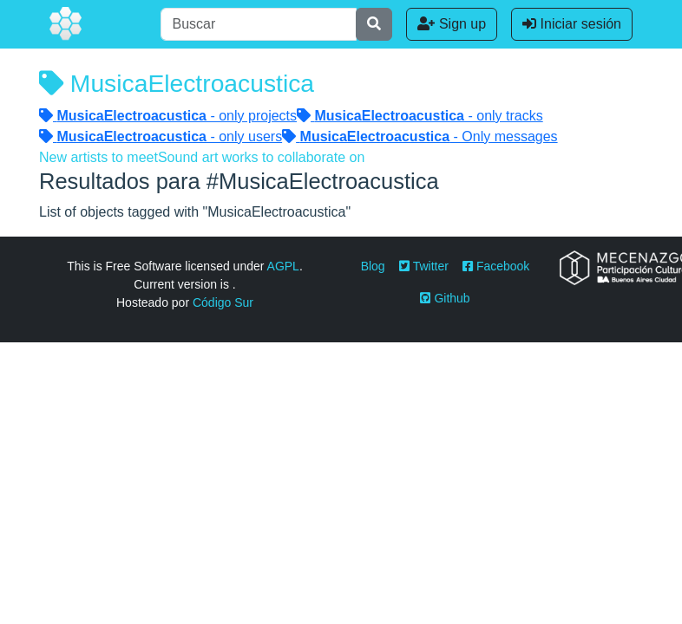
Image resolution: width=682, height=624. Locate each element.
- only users (160, 136)
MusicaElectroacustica (176, 83)
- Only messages (419, 136)
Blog (373, 266)
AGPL (283, 266)
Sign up (451, 23)
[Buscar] (259, 24)
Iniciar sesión (571, 23)
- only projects (168, 115)
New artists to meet (98, 157)
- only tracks (420, 115)
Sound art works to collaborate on (261, 157)
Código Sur (223, 302)
